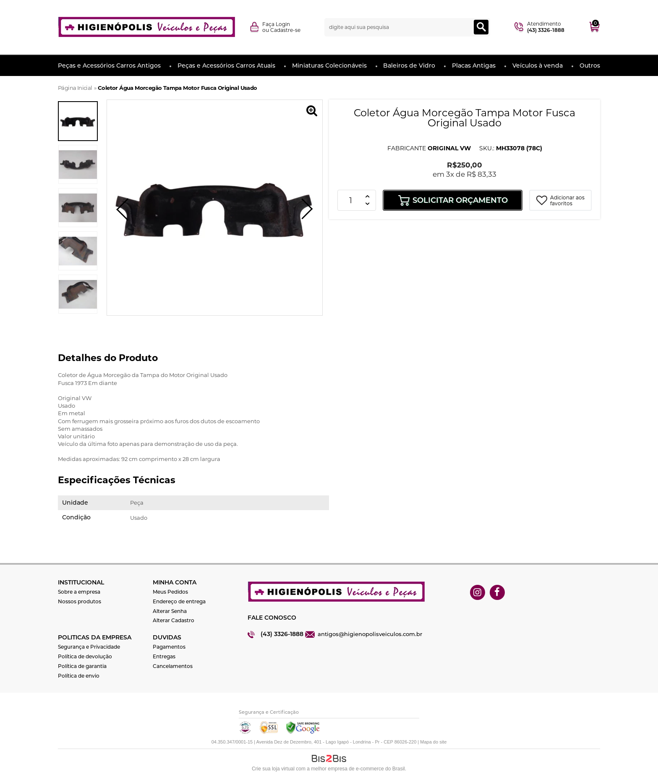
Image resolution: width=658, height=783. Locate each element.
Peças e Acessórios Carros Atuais (226, 65)
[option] (77, 121)
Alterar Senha (170, 611)
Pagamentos (169, 647)
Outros (590, 65)
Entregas (164, 656)
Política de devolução (85, 656)
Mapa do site (433, 741)
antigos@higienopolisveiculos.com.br (370, 634)
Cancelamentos (173, 666)
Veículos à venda (537, 65)
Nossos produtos (79, 601)
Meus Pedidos (170, 592)
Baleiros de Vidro (409, 65)
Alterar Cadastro (173, 620)
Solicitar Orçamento (460, 200)
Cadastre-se (285, 30)
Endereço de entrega (179, 601)
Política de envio (78, 676)
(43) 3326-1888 (282, 634)
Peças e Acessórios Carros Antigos (109, 65)
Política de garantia (82, 666)
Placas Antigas (474, 65)
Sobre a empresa (79, 592)
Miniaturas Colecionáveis (329, 65)
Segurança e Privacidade (89, 647)
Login (283, 24)
